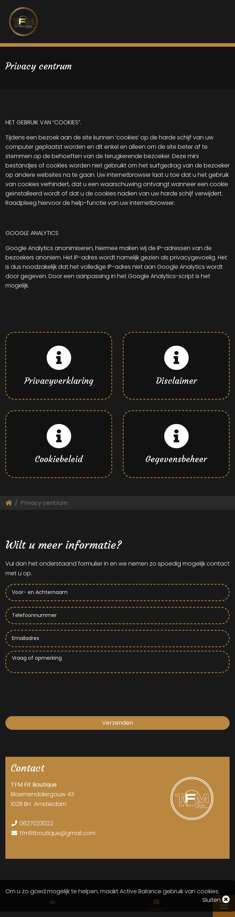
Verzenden (117, 723)
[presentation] (60, 691)
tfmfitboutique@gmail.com (57, 833)
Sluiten (216, 900)
